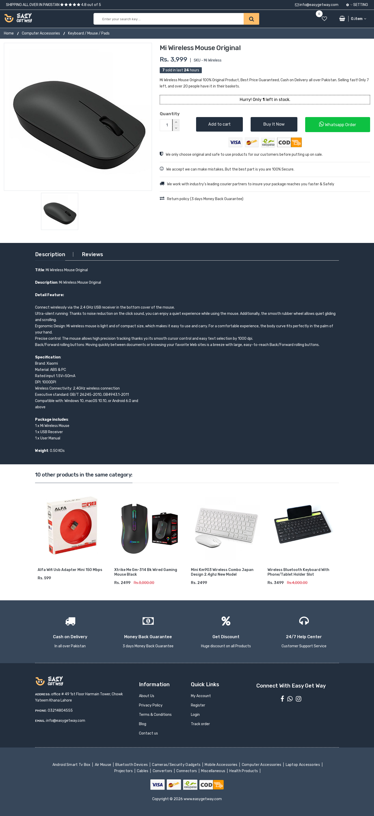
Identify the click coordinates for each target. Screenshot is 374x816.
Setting (357, 5)
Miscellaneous (213, 771)
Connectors (187, 771)
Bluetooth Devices (132, 765)
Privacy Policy (151, 705)
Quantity (170, 113)
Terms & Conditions (155, 714)
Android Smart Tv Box (71, 765)
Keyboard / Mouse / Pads (89, 33)
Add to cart (219, 124)
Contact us (148, 733)
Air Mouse (103, 765)
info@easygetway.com (316, 5)
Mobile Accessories (221, 765)
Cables (143, 771)
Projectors (124, 771)
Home (9, 33)
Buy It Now (274, 124)
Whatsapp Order (337, 124)
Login (195, 714)
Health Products (244, 771)
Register (198, 705)
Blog (142, 724)
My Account (201, 696)
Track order (200, 724)
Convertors (163, 771)
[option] (78, 117)
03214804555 (60, 710)
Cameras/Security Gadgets (176, 765)
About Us (146, 696)
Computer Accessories (41, 33)
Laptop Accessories (303, 765)
